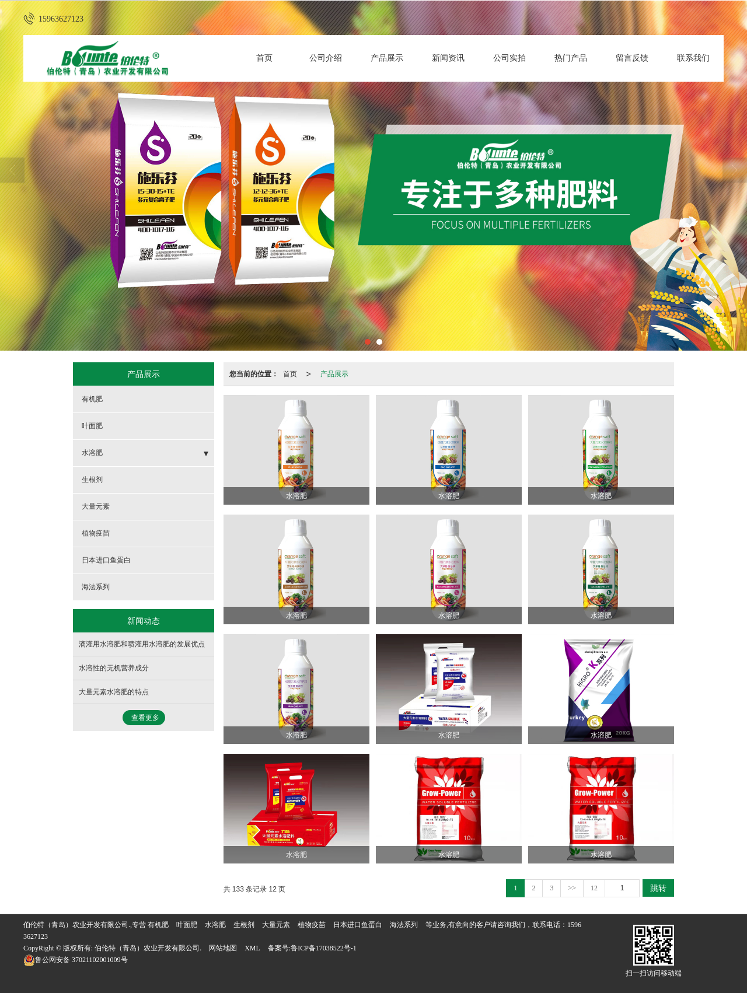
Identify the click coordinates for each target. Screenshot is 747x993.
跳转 (658, 888)
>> (572, 888)
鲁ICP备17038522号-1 (324, 948)
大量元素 (96, 506)
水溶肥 (92, 453)
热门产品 (570, 58)
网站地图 (223, 948)
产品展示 (387, 58)
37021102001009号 (75, 960)
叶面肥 (92, 426)
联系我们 (693, 58)
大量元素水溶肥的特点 (114, 692)
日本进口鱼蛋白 (106, 560)
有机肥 (92, 399)
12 (594, 888)
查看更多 (145, 718)
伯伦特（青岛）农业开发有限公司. (148, 948)
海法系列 (96, 587)
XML (252, 948)
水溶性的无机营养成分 (114, 668)
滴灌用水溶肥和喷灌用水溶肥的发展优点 (142, 644)
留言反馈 (632, 58)
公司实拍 (509, 58)
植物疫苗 (96, 533)
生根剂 (92, 479)
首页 (264, 58)
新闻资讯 (448, 58)
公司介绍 (325, 58)
